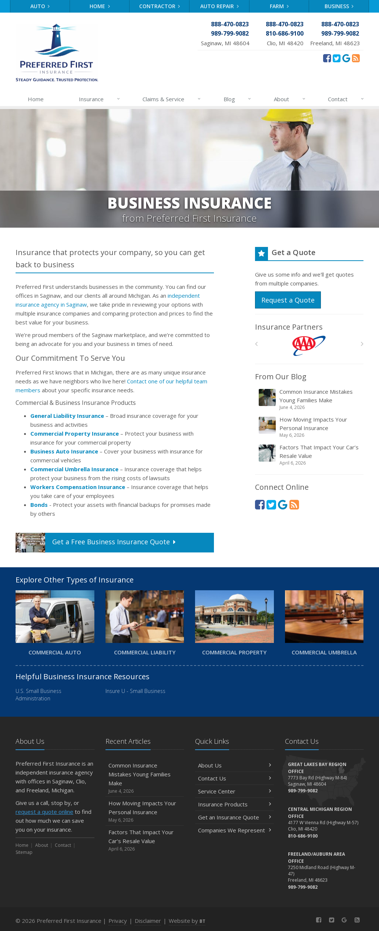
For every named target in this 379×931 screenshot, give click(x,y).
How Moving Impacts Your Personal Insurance (310, 427)
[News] (356, 58)
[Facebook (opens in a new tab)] (327, 58)
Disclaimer (148, 920)
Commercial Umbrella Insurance (74, 469)
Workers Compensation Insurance (77, 487)
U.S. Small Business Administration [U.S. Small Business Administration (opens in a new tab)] (38, 694)
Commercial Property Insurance (74, 433)
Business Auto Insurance (64, 451)
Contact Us (234, 778)
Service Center (234, 791)
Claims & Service (171, 99)
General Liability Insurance (67, 415)
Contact (346, 99)
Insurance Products (234, 804)
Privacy (117, 920)
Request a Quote (288, 300)
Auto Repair (219, 6)
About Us (234, 765)
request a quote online (44, 811)
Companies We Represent (234, 830)
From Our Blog (280, 377)
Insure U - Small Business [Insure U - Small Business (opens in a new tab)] (135, 690)
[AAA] (309, 346)
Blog (238, 99)
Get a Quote (96, 542)
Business (339, 6)
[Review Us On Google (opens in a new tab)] (346, 58)
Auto (40, 6)
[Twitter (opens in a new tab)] (337, 58)
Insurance (100, 99)
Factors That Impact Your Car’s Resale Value (310, 454)
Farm (279, 6)
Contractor (159, 6)
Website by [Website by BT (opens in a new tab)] (187, 920)
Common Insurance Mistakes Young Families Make (310, 399)
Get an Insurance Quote (234, 817)
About (290, 99)
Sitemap (24, 852)
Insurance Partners (289, 327)
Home (100, 6)
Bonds (39, 504)
